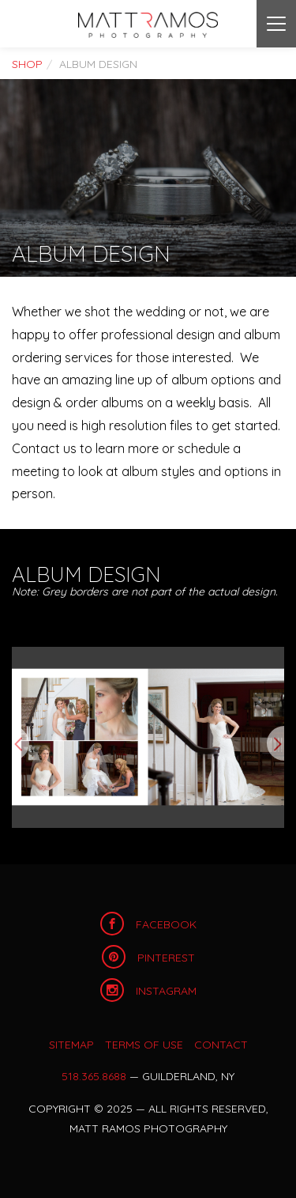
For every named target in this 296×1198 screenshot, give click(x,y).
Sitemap (71, 1044)
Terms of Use (144, 1044)
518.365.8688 (94, 1076)
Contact (221, 1044)
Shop (27, 64)
